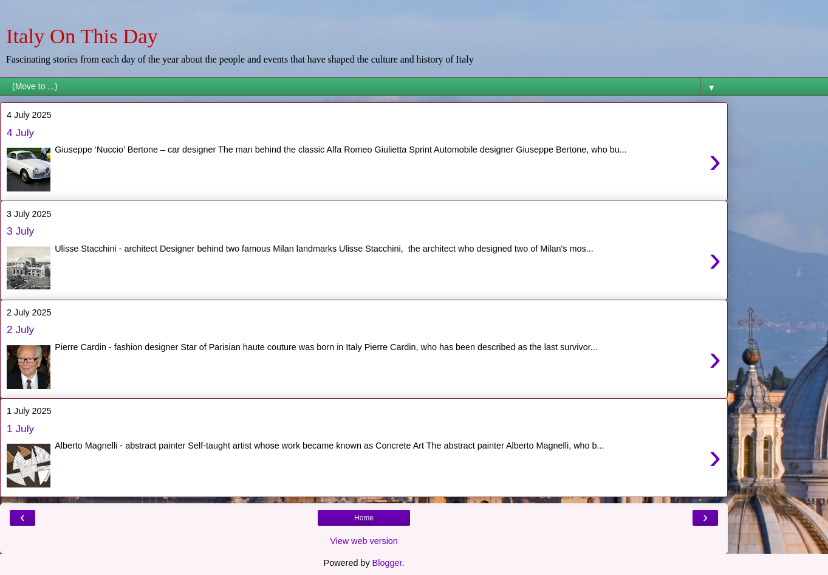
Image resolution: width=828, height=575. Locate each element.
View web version (364, 541)
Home (364, 518)
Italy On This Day (82, 35)
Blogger (387, 563)
